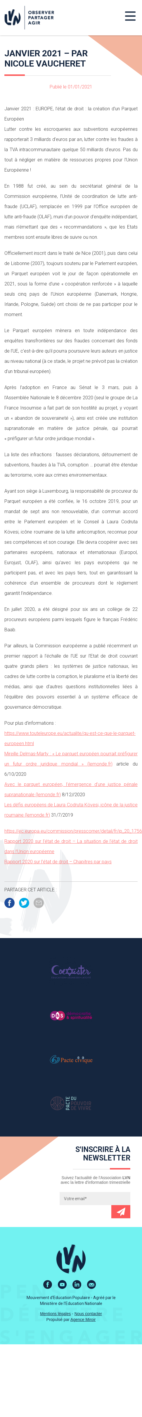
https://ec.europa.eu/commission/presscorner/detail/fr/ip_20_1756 (73, 831)
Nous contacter (88, 1313)
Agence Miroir (83, 1319)
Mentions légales (55, 1313)
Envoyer (120, 1211)
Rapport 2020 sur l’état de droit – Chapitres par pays (58, 862)
